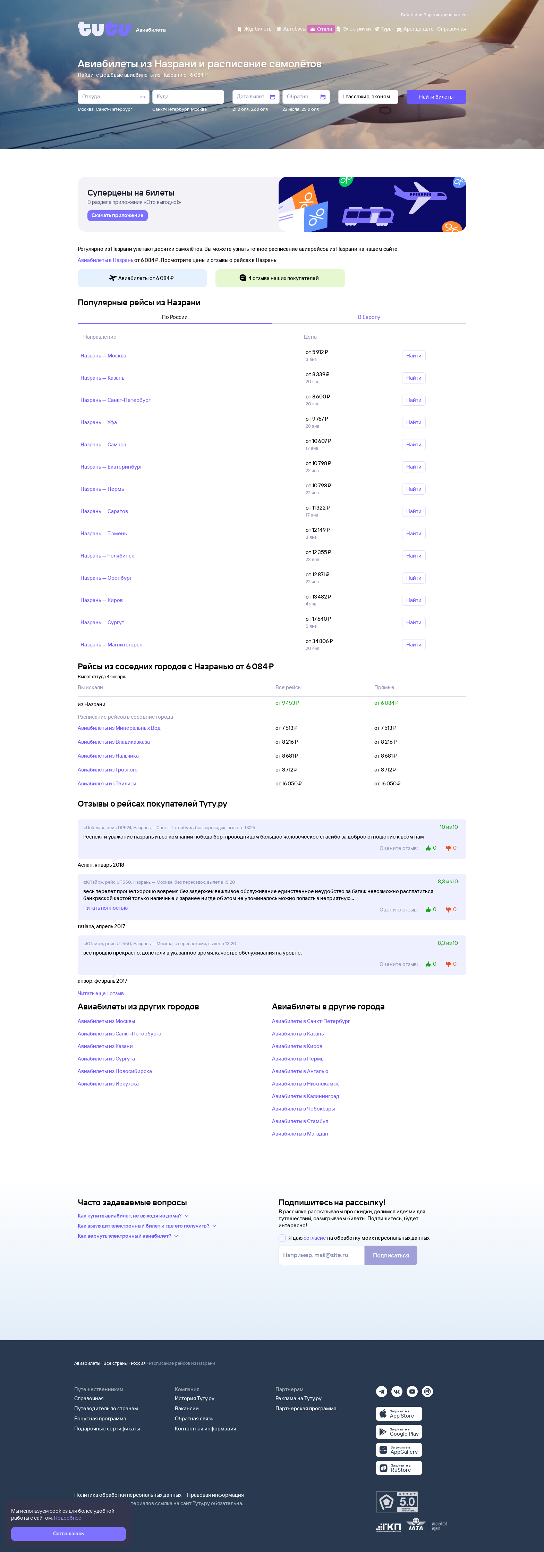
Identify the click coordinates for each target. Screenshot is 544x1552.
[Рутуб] (427, 1389)
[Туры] (383, 28)
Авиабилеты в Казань (298, 1033)
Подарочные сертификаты (107, 1428)
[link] (117, 215)
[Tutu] (105, 28)
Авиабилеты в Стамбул (300, 1121)
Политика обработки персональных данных (127, 1495)
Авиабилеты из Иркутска (108, 1083)
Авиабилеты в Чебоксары (303, 1108)
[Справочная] (451, 28)
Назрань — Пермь (102, 489)
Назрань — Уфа (98, 422)
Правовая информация (215, 1495)
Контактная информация (205, 1428)
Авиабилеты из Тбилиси (107, 783)
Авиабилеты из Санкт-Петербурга (119, 1033)
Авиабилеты (87, 1363)
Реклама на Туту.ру (298, 1398)
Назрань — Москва (103, 355)
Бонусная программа (100, 1418)
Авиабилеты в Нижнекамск (305, 1083)
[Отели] (321, 28)
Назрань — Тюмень (103, 533)
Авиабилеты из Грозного (108, 769)
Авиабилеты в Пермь (298, 1058)
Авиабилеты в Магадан (300, 1133)
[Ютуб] (412, 1389)
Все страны (115, 1363)
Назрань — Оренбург (106, 578)
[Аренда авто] (415, 28)
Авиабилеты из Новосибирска (115, 1071)
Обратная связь (194, 1418)
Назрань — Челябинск (107, 555)
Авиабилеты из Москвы (106, 1021)
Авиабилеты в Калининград (305, 1096)
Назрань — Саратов (104, 511)
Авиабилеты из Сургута (106, 1058)
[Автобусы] (291, 28)
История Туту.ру (194, 1398)
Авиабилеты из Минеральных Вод (119, 728)
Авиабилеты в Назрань (105, 260)
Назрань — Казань (102, 377)
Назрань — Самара (103, 444)
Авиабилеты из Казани (105, 1046)
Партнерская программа (306, 1408)
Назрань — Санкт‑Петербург (115, 400)
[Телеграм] (381, 1389)
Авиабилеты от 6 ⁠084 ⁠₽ (141, 278)
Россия (138, 1363)
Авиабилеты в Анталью (300, 1071)
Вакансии (187, 1408)
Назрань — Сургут (102, 622)
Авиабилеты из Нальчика (108, 755)
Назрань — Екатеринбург (111, 466)
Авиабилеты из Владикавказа (114, 741)
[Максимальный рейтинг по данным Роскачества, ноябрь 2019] (397, 1502)
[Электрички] (353, 28)
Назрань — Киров (101, 600)
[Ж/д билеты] (254, 28)
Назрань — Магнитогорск (111, 644)
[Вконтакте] (396, 1389)
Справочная (89, 1398)
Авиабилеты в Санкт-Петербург (311, 1021)
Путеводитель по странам (106, 1408)
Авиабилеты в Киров (297, 1046)
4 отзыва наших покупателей (279, 278)
